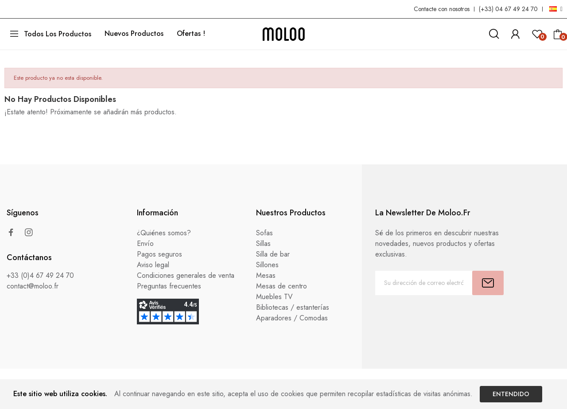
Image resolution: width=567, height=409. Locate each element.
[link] (515, 32)
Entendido (511, 394)
